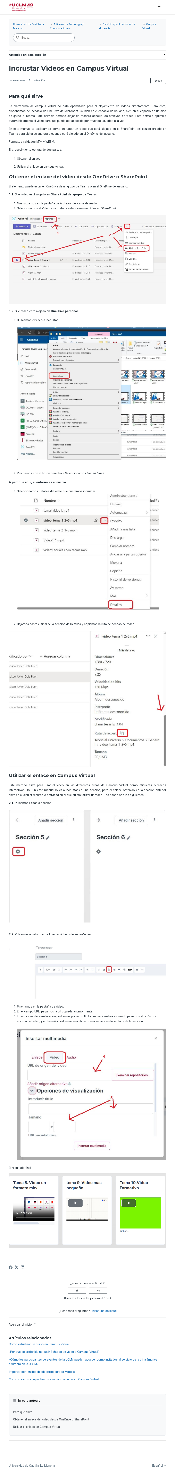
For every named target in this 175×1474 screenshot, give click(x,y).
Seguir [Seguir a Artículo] (158, 80)
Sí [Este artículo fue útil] (77, 1290)
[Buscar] (43, 38)
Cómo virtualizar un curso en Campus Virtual (39, 1344)
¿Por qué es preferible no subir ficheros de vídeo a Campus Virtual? (54, 1352)
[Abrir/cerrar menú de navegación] (159, 7)
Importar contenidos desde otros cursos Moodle (42, 1372)
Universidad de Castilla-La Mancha (32, 1465)
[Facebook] (10, 1267)
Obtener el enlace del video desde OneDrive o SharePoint (51, 1419)
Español (159, 1465)
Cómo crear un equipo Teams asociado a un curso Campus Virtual (54, 1379)
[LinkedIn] (22, 1267)
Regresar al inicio (23, 1324)
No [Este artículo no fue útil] (98, 1290)
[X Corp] (16, 1267)
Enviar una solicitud (104, 1311)
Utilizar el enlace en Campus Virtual (36, 1427)
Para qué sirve (22, 1412)
